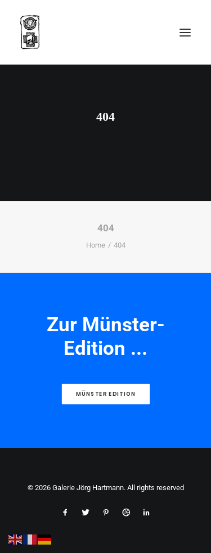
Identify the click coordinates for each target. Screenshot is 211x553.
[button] (185, 32)
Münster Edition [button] (106, 394)
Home (95, 245)
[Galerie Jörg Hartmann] (30, 32)
